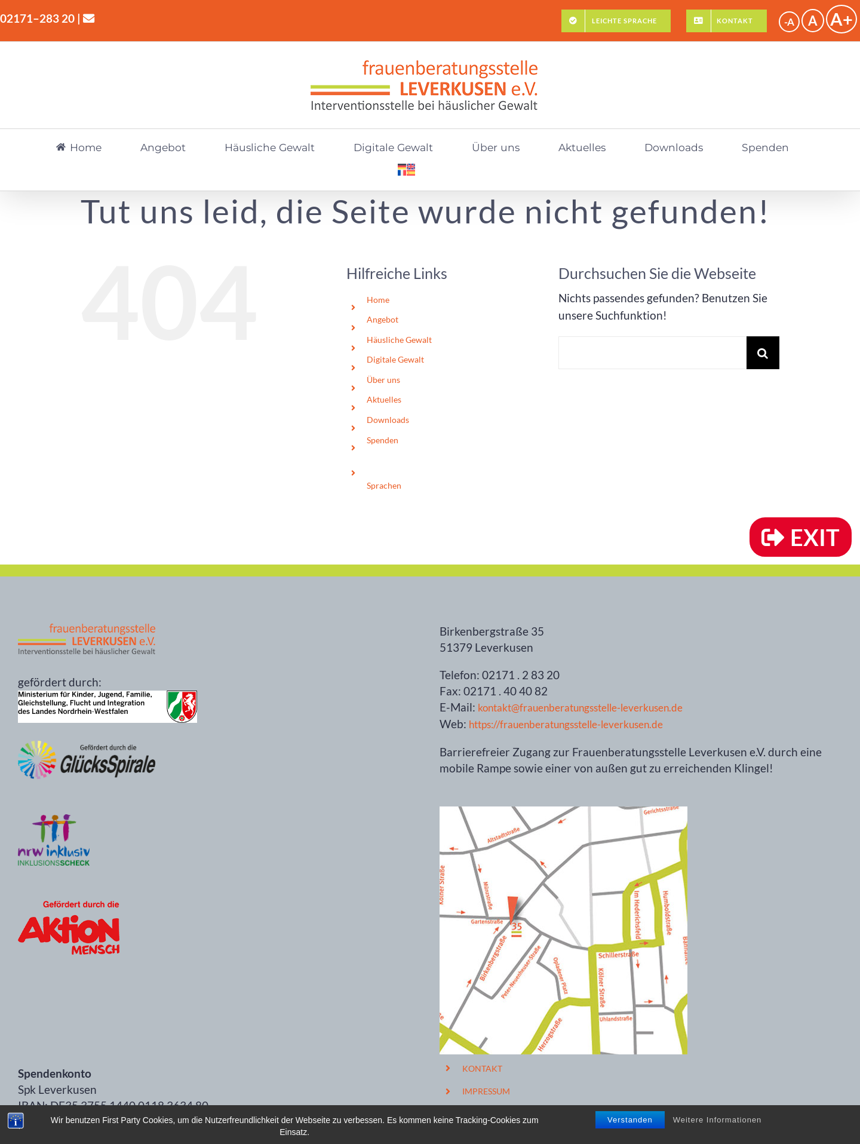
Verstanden (630, 1129)
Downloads (388, 420)
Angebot (382, 319)
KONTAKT (482, 1068)
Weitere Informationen (717, 1129)
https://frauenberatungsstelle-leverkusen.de (566, 724)
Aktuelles (384, 399)
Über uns (383, 380)
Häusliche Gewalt (399, 340)
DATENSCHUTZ (492, 1114)
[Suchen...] (652, 352)
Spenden (382, 440)
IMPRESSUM (486, 1091)
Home (378, 300)
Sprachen (384, 485)
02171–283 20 (37, 18)
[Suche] (763, 352)
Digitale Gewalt (395, 359)
